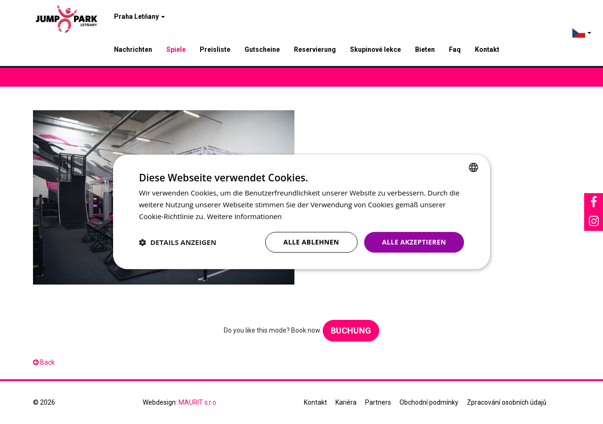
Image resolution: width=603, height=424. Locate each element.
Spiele (176, 49)
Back (44, 362)
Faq (455, 49)
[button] (177, 242)
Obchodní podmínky (428, 402)
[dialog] (301, 212)
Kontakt (487, 49)
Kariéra (346, 402)
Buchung (351, 330)
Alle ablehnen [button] (311, 241)
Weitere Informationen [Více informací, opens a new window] (244, 216)
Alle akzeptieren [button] (414, 241)
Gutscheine (262, 49)
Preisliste (215, 49)
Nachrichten (133, 49)
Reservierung (315, 49)
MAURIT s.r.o (197, 402)
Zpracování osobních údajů (506, 402)
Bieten (425, 49)
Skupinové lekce (375, 49)
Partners (378, 402)
